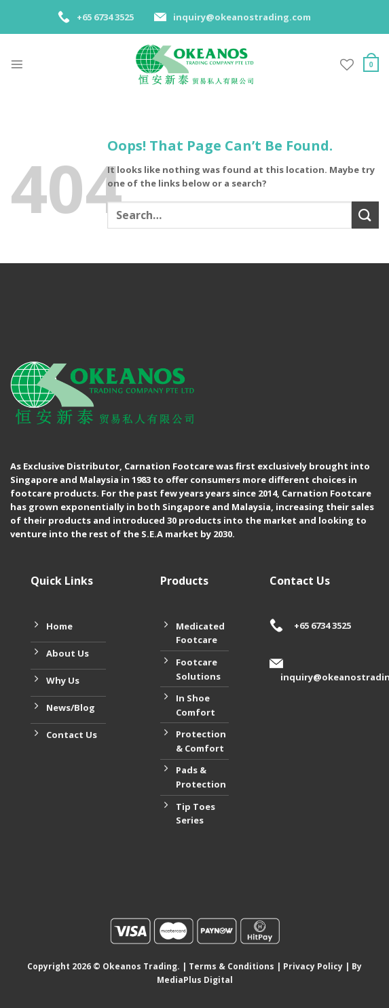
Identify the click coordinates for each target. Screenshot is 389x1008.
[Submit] (365, 214)
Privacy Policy (313, 966)
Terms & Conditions (231, 966)
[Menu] (17, 64)
